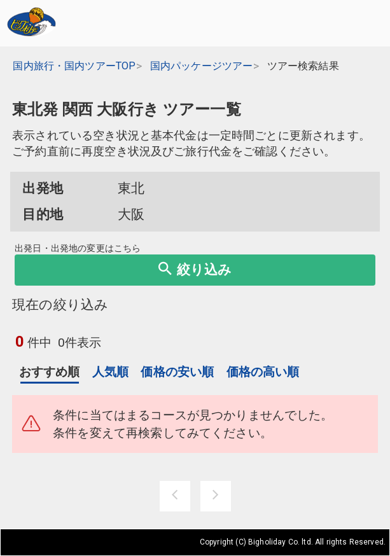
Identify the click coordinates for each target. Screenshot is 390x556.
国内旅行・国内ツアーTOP (74, 66)
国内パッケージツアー (201, 66)
